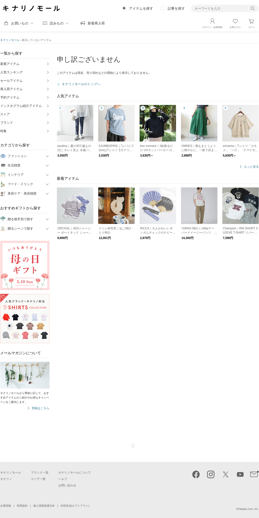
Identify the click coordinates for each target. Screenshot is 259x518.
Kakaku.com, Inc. (248, 508)
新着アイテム (9, 64)
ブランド (6, 122)
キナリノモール (9, 40)
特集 (3, 131)
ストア (5, 114)
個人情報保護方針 (44, 505)
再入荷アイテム (11, 89)
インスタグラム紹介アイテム (21, 106)
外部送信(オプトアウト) (75, 505)
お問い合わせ (67, 485)
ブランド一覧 (40, 472)
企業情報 (5, 505)
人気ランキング (11, 72)
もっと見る (251, 166)
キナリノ (6, 479)
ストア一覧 (38, 479)
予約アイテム (9, 97)
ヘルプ (62, 479)
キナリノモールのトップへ (81, 84)
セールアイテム (11, 80)
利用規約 (22, 505)
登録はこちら (40, 408)
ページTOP (133, 446)
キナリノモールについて (74, 472)
